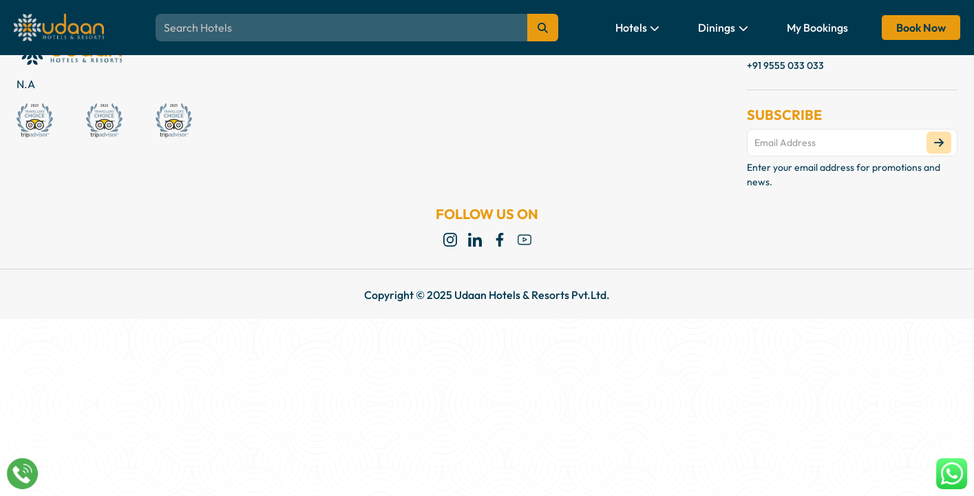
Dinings (723, 27)
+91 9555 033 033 (785, 65)
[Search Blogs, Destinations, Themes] (357, 27)
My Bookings (817, 27)
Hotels (637, 27)
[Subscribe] (939, 143)
